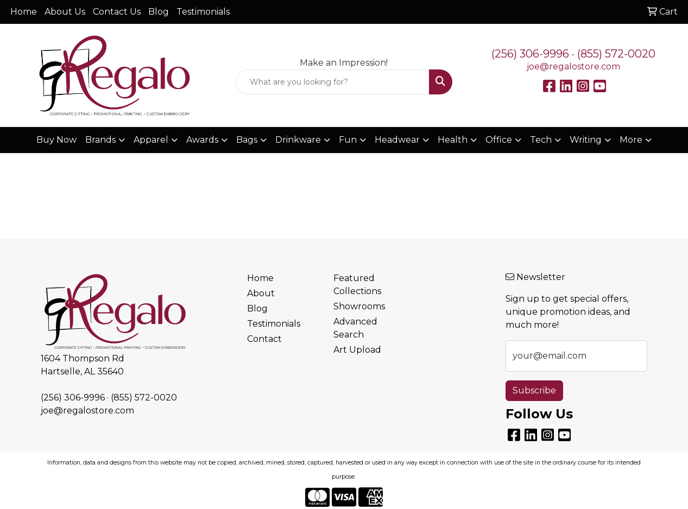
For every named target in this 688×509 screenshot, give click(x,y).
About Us (65, 12)
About (261, 293)
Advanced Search (355, 328)
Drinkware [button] (298, 140)
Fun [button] (348, 140)
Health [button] (453, 140)
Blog (158, 12)
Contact (264, 339)
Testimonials (203, 12)
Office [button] (498, 140)
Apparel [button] (151, 140)
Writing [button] (586, 140)
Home (23, 12)
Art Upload (357, 350)
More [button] (631, 140)
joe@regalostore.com (573, 66)
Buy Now (56, 140)
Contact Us (117, 12)
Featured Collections (357, 284)
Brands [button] (100, 140)
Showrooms (359, 306)
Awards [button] (202, 140)
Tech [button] (541, 140)
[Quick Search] (332, 81)
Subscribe (534, 390)
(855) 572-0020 (616, 53)
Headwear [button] (397, 140)
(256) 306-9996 (530, 53)
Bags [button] (246, 140)
